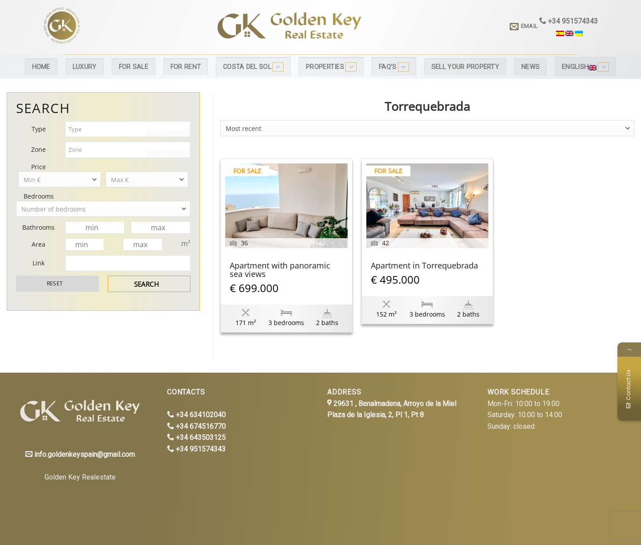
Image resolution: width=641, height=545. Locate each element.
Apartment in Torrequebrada (424, 266)
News (530, 67)
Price (38, 167)
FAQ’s (394, 67)
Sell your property (465, 67)
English (585, 67)
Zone (38, 149)
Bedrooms (39, 196)
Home (41, 67)
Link (38, 263)
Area (38, 244)
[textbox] (106, 129)
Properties (331, 67)
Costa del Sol (253, 67)
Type (39, 129)
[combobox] (427, 128)
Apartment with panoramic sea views (280, 270)
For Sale (133, 67)
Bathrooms (38, 227)
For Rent (185, 67)
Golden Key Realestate (80, 477)
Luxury (85, 67)
